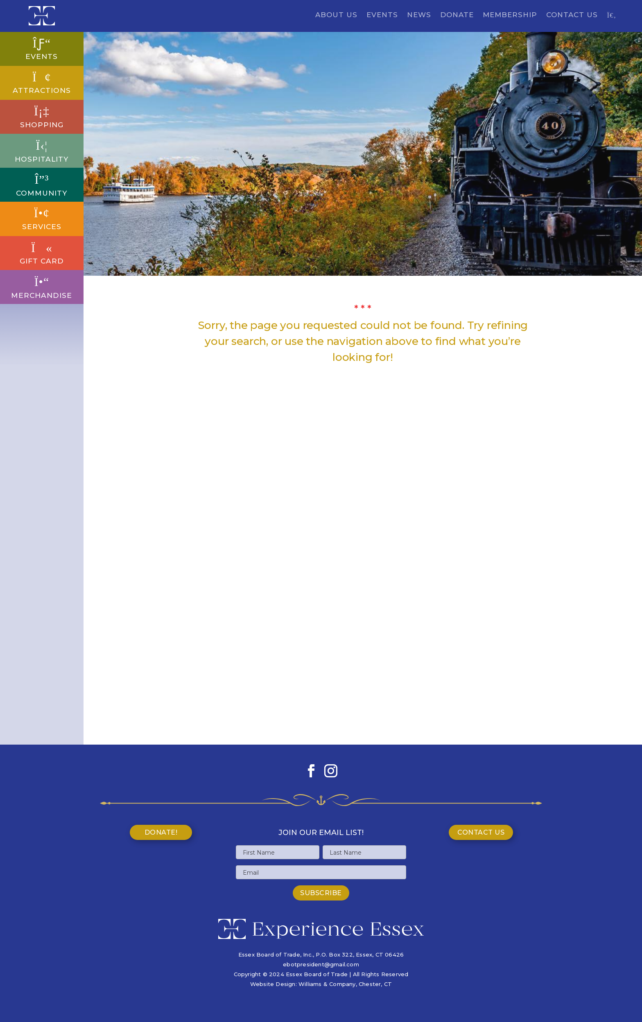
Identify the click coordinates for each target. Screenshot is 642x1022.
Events (382, 15)
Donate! (161, 832)
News (419, 15)
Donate (457, 15)
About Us (336, 15)
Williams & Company (327, 984)
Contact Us (572, 15)
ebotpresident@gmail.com (321, 964)
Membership (510, 15)
